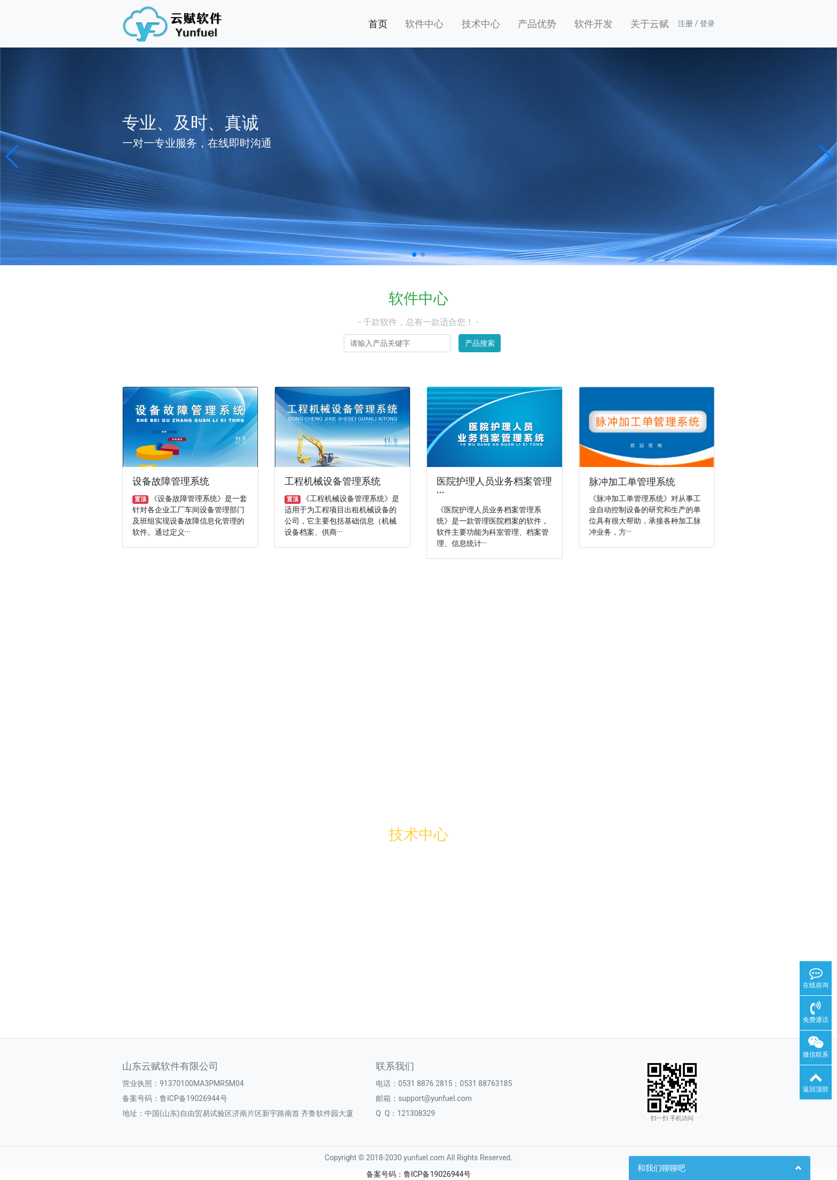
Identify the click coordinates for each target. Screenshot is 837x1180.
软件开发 (593, 23)
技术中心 (481, 23)
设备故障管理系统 (170, 481)
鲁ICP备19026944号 (193, 1098)
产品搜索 (480, 343)
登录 (707, 23)
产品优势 (537, 23)
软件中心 (424, 23)
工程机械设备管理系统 (333, 481)
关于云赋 (649, 23)
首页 (378, 23)
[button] (12, 156)
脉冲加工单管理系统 (632, 481)
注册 (685, 23)
